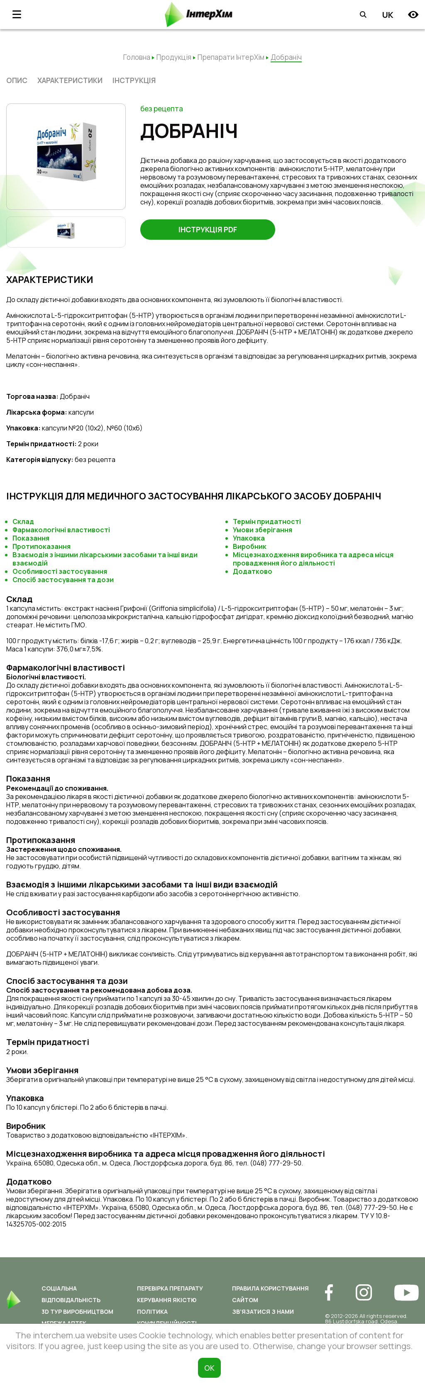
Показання (30, 538)
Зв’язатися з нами (263, 1311)
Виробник (249, 546)
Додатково (252, 571)
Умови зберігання (262, 529)
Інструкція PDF (208, 230)
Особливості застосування (59, 571)
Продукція (173, 57)
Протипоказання (41, 546)
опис (16, 80)
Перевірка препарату (170, 1288)
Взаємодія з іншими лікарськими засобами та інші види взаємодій (105, 559)
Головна (136, 57)
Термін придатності (267, 521)
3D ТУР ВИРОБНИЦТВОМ (77, 1311)
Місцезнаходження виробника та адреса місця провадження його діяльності (313, 559)
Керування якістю (166, 1300)
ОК (209, 1368)
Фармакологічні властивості (61, 529)
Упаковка (249, 538)
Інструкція (134, 80)
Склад (23, 521)
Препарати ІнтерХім (231, 57)
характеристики (70, 80)
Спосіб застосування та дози (63, 579)
